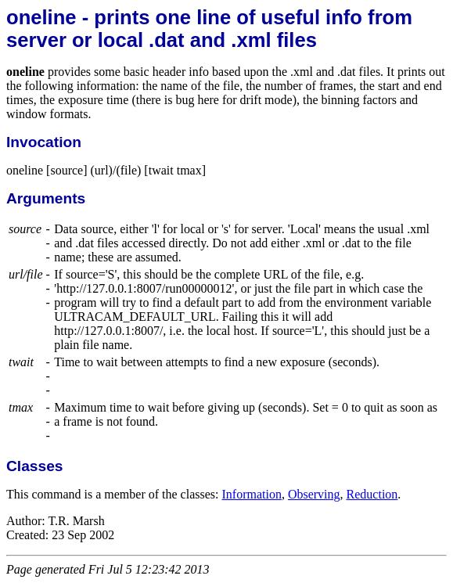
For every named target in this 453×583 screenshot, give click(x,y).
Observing (314, 494)
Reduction (372, 494)
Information (251, 494)
